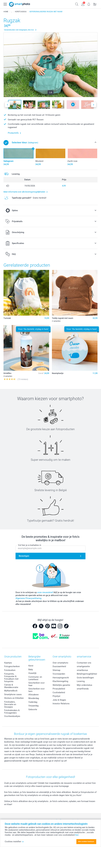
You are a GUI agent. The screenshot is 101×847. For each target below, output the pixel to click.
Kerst (30, 665)
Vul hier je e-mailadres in (29, 545)
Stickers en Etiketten (14, 698)
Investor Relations (61, 703)
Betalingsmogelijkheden (88, 674)
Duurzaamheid (59, 666)
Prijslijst (56, 696)
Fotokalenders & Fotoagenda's (11, 711)
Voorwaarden (59, 674)
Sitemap (56, 670)
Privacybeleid (59, 688)
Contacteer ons (84, 663)
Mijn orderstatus (84, 685)
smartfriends (83, 688)
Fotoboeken (9, 670)
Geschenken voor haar (36, 684)
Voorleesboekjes (12, 716)
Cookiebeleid (59, 692)
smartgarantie (83, 666)
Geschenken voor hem (36, 689)
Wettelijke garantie (61, 685)
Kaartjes (8, 663)
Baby (30, 669)
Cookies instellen (14, 841)
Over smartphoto (60, 663)
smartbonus (82, 670)
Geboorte (32, 709)
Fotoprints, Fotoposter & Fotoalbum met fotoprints (11, 678)
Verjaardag (33, 705)
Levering (81, 681)
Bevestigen (24, 556)
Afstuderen (33, 694)
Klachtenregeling (60, 681)
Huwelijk (32, 673)
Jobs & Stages (59, 700)
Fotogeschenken (12, 666)
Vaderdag (32, 702)
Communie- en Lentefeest (35, 678)
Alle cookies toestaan (86, 842)
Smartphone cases (13, 694)
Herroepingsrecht (61, 677)
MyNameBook (10, 690)
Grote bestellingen (85, 677)
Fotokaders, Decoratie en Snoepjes (10, 704)
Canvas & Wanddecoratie (11, 686)
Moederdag (33, 698)
